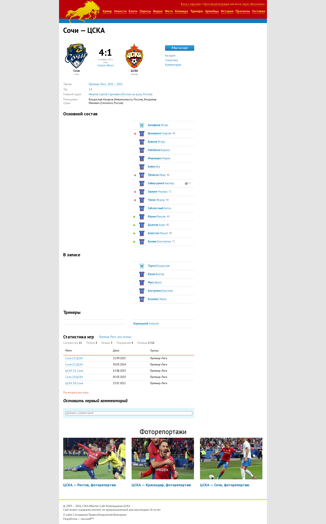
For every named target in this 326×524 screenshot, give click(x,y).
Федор (156, 200)
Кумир (107, 11)
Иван (156, 175)
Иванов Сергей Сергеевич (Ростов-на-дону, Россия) (120, 94)
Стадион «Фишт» (105, 65)
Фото (169, 11)
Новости (120, 11)
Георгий (159, 133)
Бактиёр (161, 183)
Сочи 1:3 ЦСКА (74, 358)
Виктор (156, 274)
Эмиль (157, 299)
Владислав (159, 266)
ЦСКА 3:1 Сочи (74, 370)
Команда (181, 11)
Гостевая (258, 11)
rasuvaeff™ (87, 519)
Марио (159, 158)
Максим (156, 216)
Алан (156, 225)
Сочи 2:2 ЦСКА (74, 364)
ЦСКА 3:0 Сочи (74, 383)
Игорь (158, 125)
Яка (154, 166)
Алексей (146, 323)
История (227, 11)
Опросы (145, 11)
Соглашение (80, 515)
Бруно (155, 282)
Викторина (120, 515)
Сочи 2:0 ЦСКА (74, 377)
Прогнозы (243, 11)
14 (90, 89)
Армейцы (212, 11)
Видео (158, 11)
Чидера (157, 191)
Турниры (196, 11)
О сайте (67, 515)
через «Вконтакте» (253, 4)
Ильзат (158, 233)
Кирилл (159, 150)
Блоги (133, 11)
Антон (159, 208)
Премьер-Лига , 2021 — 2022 (105, 84)
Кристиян (160, 290)
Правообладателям (101, 515)
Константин (159, 241)
